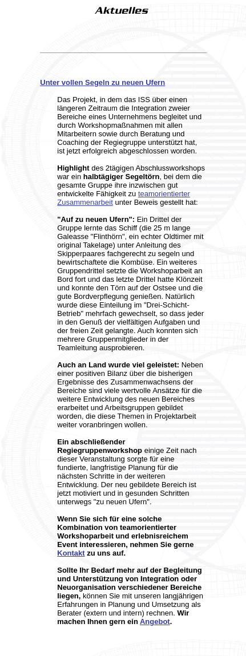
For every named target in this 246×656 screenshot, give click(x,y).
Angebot (155, 621)
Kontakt (70, 553)
